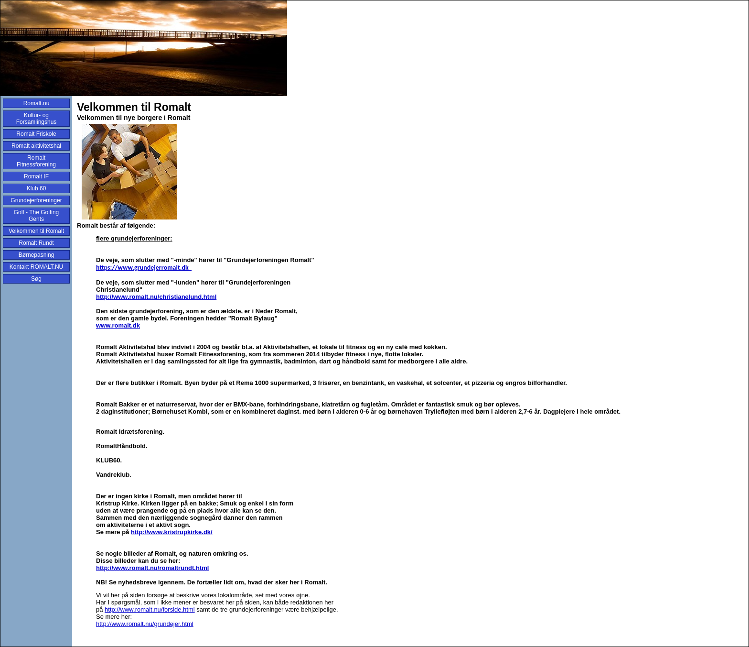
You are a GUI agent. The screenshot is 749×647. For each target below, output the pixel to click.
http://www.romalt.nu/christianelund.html (156, 296)
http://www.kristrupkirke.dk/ (172, 532)
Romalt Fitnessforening (36, 161)
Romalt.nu (36, 103)
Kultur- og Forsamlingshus (36, 118)
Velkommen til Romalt (36, 231)
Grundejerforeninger (36, 200)
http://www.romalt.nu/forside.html (150, 609)
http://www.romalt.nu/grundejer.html (144, 623)
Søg (36, 278)
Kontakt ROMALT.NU (36, 266)
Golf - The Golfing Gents (36, 215)
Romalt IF (36, 176)
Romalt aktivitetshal (36, 146)
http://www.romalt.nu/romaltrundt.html (152, 567)
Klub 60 (36, 188)
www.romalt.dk (118, 325)
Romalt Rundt (36, 243)
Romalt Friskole (36, 134)
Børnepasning (36, 255)
